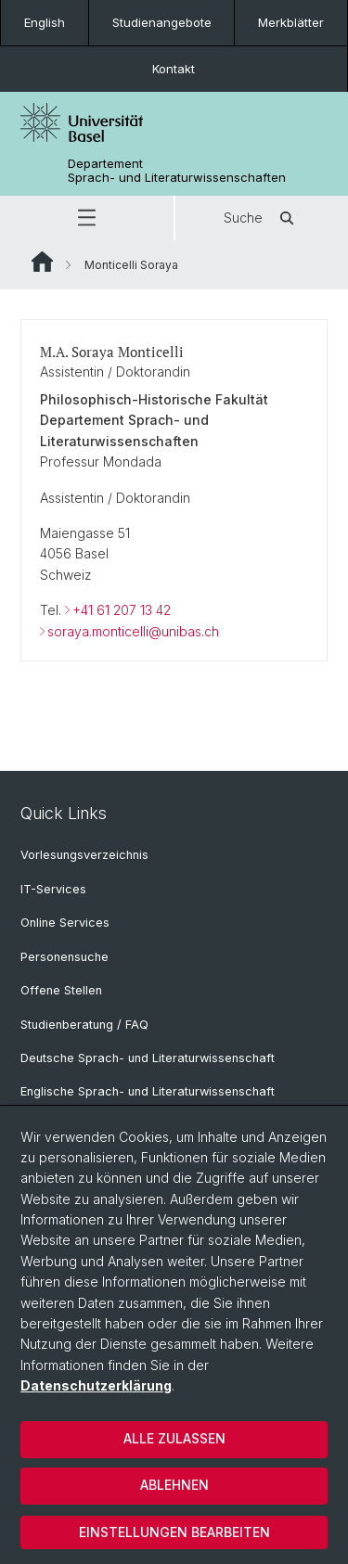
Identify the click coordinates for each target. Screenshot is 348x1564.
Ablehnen (174, 1485)
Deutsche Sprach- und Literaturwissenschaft (147, 1058)
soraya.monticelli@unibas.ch (133, 631)
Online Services (65, 922)
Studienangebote (162, 22)
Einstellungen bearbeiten (174, 1532)
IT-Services (53, 889)
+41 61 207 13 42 (121, 610)
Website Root (42, 261)
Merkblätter (291, 22)
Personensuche (64, 957)
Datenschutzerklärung (96, 1385)
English (44, 22)
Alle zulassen (174, 1438)
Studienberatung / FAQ (84, 1025)
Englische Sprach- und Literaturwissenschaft (147, 1091)
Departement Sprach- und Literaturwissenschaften (177, 171)
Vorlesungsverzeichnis (84, 855)
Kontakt (173, 68)
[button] (87, 218)
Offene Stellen (61, 990)
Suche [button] (262, 218)
